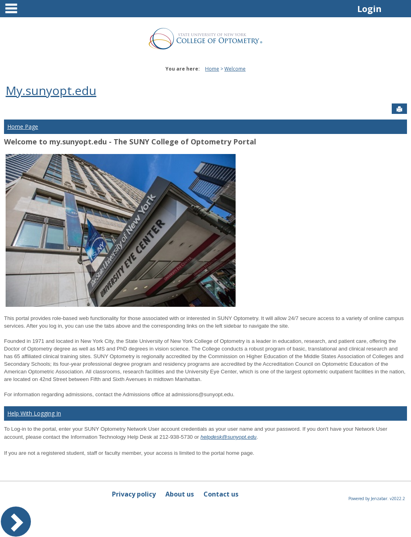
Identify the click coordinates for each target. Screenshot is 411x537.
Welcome (235, 68)
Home (212, 68)
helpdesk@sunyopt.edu (229, 437)
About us (179, 494)
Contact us (220, 494)
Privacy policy (134, 494)
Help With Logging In (34, 413)
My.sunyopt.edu (51, 90)
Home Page (22, 126)
